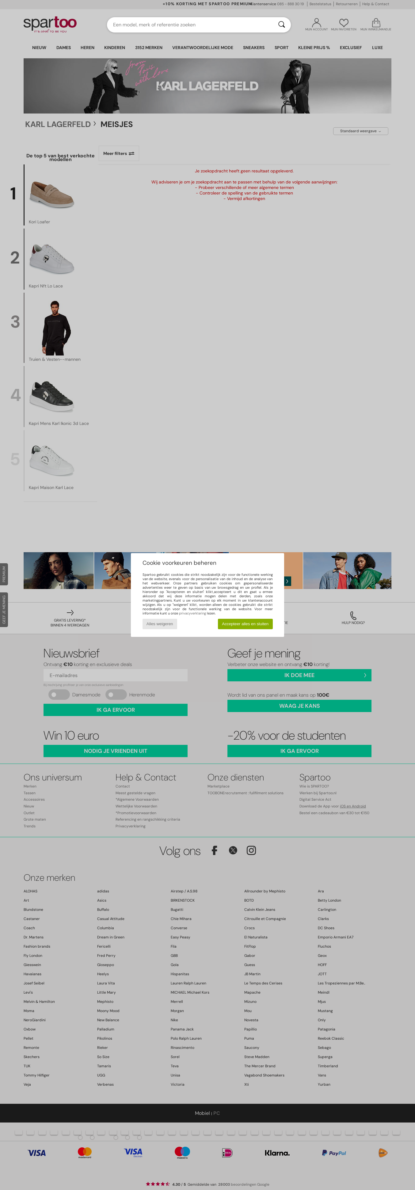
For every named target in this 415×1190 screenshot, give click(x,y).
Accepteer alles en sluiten (245, 624)
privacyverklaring (192, 613)
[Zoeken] (282, 25)
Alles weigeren (160, 624)
